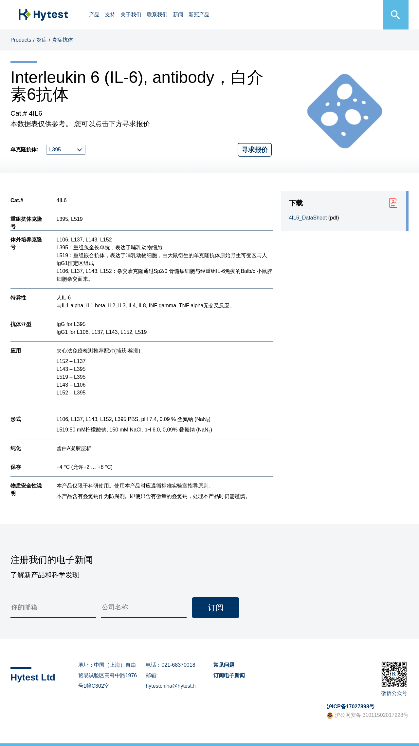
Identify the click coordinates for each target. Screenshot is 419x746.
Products (20, 40)
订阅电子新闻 (229, 675)
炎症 (41, 40)
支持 (110, 14)
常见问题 (223, 665)
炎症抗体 (62, 40)
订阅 (216, 607)
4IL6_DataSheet (308, 217)
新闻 (178, 14)
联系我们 (157, 14)
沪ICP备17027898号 (350, 706)
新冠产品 (199, 14)
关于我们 (130, 14)
